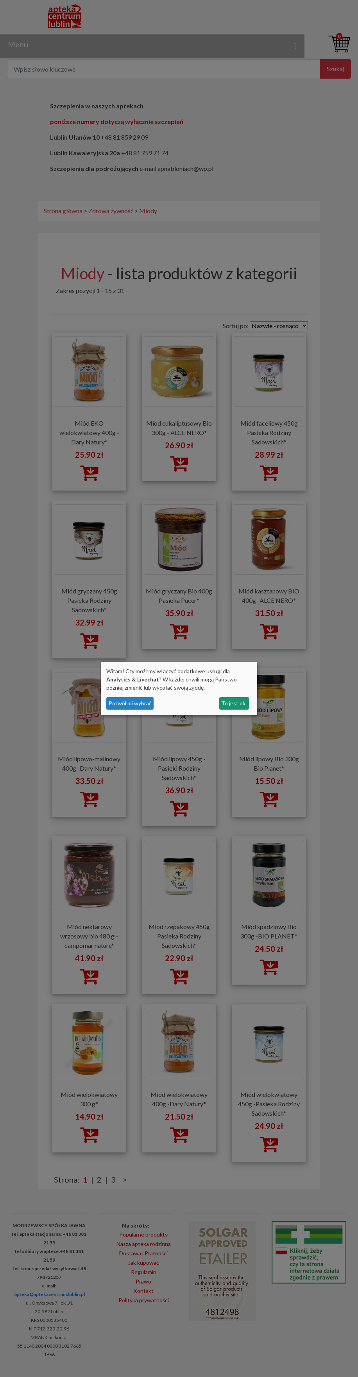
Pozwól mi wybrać (130, 703)
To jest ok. (234, 703)
